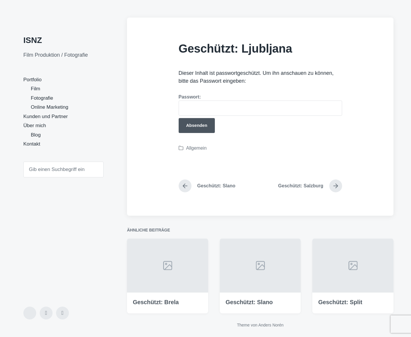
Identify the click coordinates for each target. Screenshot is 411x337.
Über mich (34, 125)
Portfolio (32, 79)
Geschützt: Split (340, 308)
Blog (36, 135)
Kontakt (31, 144)
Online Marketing (50, 107)
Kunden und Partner (45, 116)
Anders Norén (270, 325)
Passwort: (260, 105)
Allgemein (196, 148)
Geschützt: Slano (249, 308)
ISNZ (32, 40)
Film (35, 88)
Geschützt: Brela (156, 308)
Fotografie (42, 98)
